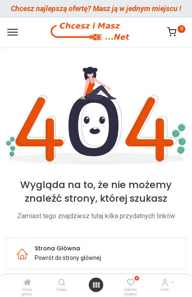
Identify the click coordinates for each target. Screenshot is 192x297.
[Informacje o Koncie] (165, 283)
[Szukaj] (62, 283)
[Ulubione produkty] (131, 283)
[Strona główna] (27, 283)
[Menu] (13, 32)
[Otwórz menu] (96, 285)
